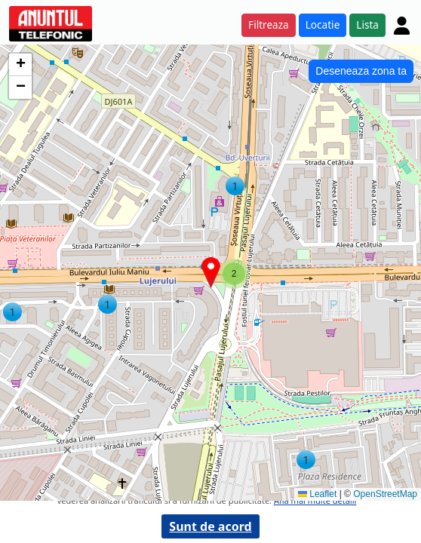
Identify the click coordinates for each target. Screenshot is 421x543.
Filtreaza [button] (268, 24)
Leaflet (317, 494)
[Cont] (401, 25)
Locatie (323, 24)
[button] (306, 459)
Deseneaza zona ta (361, 71)
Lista (367, 24)
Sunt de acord (210, 526)
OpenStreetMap (385, 494)
